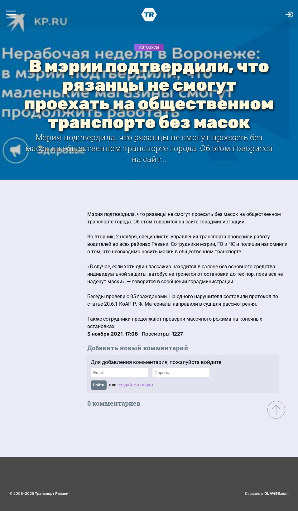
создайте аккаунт (136, 384)
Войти (98, 385)
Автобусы (149, 47)
